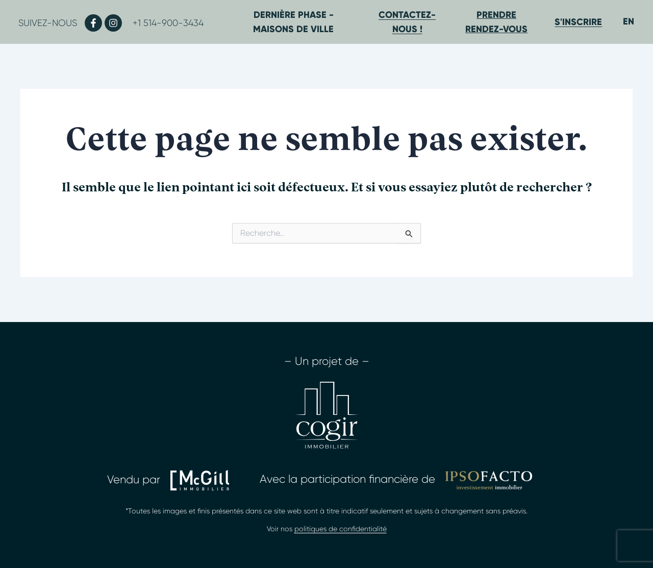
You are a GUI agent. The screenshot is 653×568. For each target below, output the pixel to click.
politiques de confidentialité (340, 529)
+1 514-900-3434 (168, 23)
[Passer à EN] (628, 21)
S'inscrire (578, 22)
